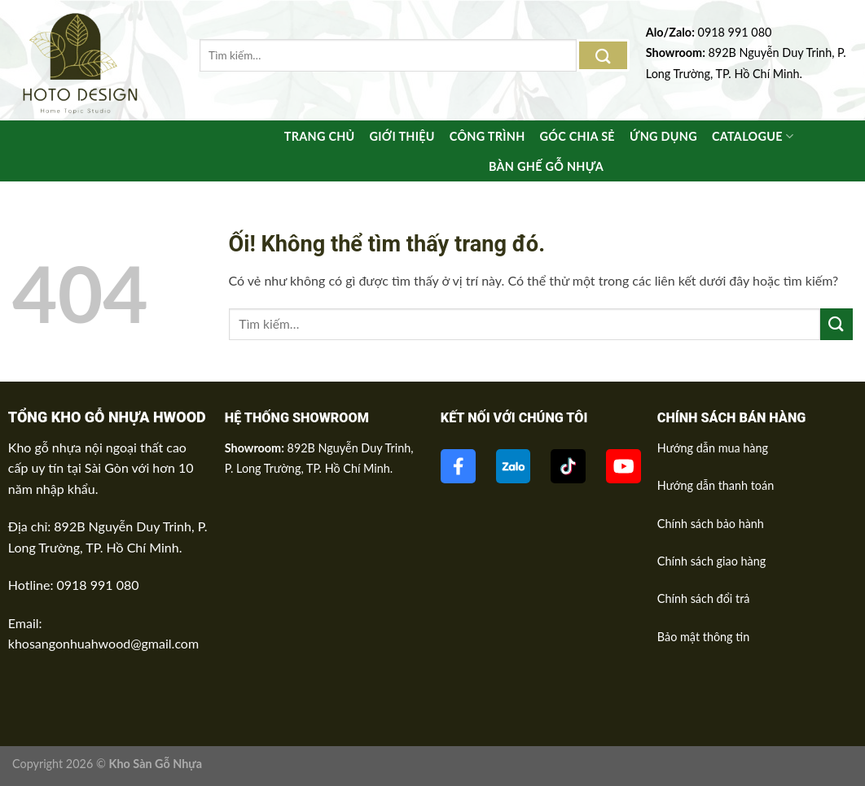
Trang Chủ (315, 136)
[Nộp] (603, 54)
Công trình (484, 136)
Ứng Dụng (665, 136)
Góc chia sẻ (577, 136)
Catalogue (755, 136)
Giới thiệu (399, 136)
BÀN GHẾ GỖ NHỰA (546, 166)
